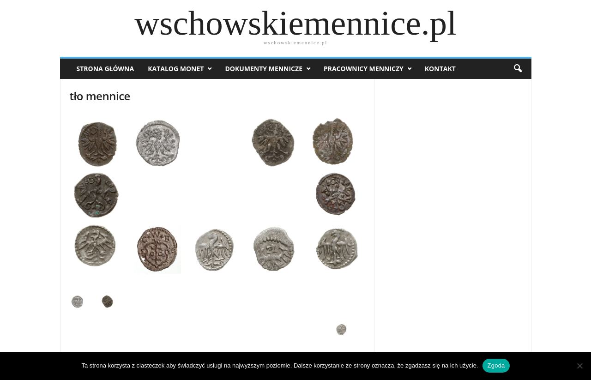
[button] (517, 69)
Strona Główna (105, 68)
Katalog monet (176, 68)
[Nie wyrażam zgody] (579, 365)
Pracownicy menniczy (364, 68)
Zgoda (496, 365)
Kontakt (440, 68)
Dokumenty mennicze (263, 68)
